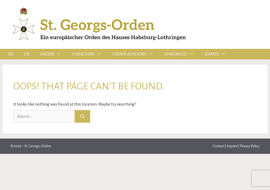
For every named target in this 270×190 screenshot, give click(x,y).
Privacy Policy (249, 146)
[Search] (82, 116)
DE (10, 54)
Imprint (232, 146)
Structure (89, 54)
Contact (219, 146)
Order (53, 54)
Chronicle (181, 54)
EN (27, 54)
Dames (218, 54)
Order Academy (135, 54)
